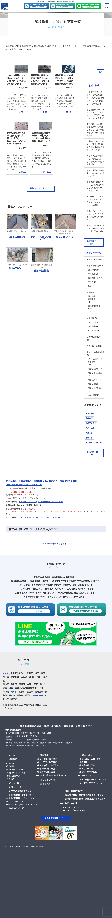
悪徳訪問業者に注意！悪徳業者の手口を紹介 (86, 814)
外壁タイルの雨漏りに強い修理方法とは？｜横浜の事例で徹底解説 (95, 176)
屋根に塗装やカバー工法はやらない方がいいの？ (95, 189)
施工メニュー (87, 770)
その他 (99, 458)
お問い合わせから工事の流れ (53, 791)
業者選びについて (94, 353)
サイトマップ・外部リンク (75, 826)
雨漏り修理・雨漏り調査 (89, 774)
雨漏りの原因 (93, 384)
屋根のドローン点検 (87, 787)
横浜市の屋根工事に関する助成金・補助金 (85, 810)
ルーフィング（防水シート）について (23, 820)
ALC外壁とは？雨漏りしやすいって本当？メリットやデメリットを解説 (95, 217)
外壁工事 (89, 449)
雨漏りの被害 (93, 400)
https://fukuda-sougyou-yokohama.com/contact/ (41, 517)
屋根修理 (90, 308)
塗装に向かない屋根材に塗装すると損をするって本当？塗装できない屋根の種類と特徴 (95, 146)
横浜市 (6, 688)
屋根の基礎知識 (93, 281)
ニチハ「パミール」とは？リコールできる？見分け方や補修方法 (95, 231)
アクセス (10, 794)
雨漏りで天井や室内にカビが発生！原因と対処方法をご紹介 (95, 244)
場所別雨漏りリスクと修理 (95, 376)
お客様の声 (45, 799)
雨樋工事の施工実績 (47, 787)
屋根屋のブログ (15, 823)
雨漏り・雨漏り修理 (95, 368)
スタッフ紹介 (14, 798)
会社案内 (12, 774)
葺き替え (91, 346)
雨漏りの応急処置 (95, 389)
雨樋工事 (89, 453)
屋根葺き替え (91, 439)
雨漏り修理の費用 (95, 404)
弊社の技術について (15, 785)
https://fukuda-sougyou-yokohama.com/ (24, 500)
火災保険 (89, 458)
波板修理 (91, 342)
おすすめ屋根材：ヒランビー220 (20, 813)
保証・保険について (75, 806)
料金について (87, 791)
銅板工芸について (14, 791)
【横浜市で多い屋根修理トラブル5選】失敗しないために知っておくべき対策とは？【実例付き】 (95, 114)
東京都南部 (38, 710)
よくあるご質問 (47, 795)
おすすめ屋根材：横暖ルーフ (19, 810)
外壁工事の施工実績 (47, 784)
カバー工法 (92, 338)
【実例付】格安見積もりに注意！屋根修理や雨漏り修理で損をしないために (95, 162)
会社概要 (10, 781)
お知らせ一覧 (14, 802)
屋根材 (90, 298)
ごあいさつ (11, 778)
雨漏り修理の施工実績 (48, 774)
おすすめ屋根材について (19, 806)
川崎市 (14, 707)
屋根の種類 (92, 285)
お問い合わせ (72, 818)
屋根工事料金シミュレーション (92, 795)
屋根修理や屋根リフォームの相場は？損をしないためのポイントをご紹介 (95, 202)
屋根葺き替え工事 (86, 780)
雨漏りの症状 (93, 396)
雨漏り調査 (92, 411)
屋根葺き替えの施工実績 (49, 780)
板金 (90, 302)
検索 (100, 88)
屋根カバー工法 (85, 784)
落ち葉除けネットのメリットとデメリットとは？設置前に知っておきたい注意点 (95, 130)
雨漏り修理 (90, 429)
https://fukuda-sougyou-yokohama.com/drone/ (40, 533)
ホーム (11, 770)
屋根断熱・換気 (94, 294)
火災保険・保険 (93, 362)
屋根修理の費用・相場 (95, 323)
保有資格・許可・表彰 (16, 788)
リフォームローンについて (90, 798)
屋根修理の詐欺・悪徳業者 (95, 313)
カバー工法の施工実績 (48, 777)
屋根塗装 (91, 290)
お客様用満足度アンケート (56, 833)
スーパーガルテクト (15, 816)
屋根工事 (90, 334)
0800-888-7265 (21, 507)
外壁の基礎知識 (93, 275)
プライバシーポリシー (73, 822)
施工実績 (44, 770)
